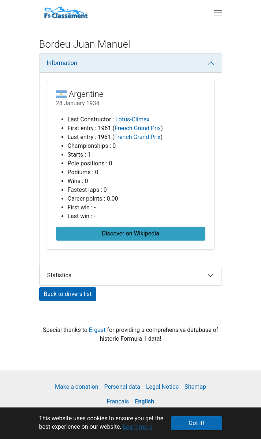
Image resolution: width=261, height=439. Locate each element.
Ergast (98, 329)
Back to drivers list (68, 293)
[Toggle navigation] (218, 13)
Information (62, 62)
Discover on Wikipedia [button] (130, 233)
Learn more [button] (138, 426)
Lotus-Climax (132, 119)
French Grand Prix (138, 128)
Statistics (59, 275)
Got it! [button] (196, 423)
